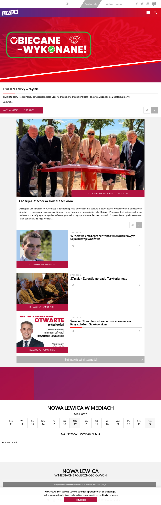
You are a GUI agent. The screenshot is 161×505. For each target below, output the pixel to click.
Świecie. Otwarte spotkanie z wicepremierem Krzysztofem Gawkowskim (100, 322)
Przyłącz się (91, 4)
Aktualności (10, 110)
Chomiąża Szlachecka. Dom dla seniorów (46, 201)
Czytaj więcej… (110, 496)
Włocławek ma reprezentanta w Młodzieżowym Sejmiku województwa (102, 237)
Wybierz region (114, 4)
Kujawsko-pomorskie (100, 193)
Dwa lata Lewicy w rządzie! (21, 89)
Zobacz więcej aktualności (80, 359)
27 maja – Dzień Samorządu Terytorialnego (99, 278)
